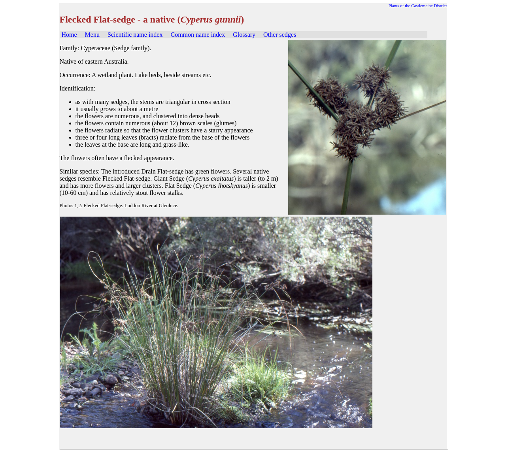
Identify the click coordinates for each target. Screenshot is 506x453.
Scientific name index (135, 34)
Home (69, 34)
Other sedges (279, 34)
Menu (92, 34)
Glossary (244, 34)
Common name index (197, 34)
